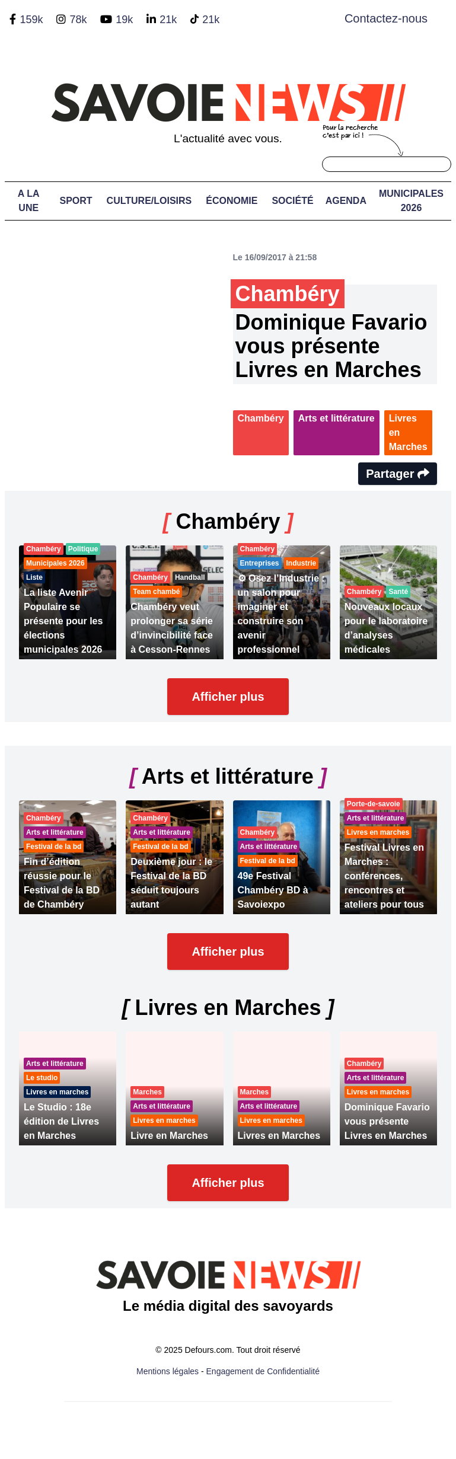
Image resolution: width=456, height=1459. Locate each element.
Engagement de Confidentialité (263, 1371)
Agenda (346, 201)
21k (168, 19)
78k (78, 19)
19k (124, 19)
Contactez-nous (386, 18)
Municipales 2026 (411, 201)
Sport (75, 201)
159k (31, 19)
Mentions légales (167, 1371)
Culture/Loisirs (149, 201)
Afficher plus (228, 696)
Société (292, 201)
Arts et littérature (336, 418)
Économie (231, 201)
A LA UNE (29, 201)
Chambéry (261, 418)
